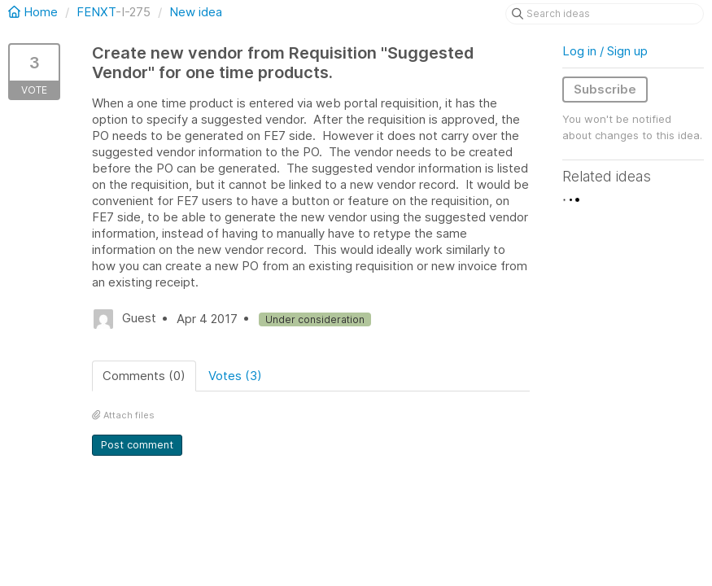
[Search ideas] (604, 13)
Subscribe (605, 89)
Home (34, 12)
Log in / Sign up (605, 51)
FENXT (96, 12)
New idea (195, 12)
